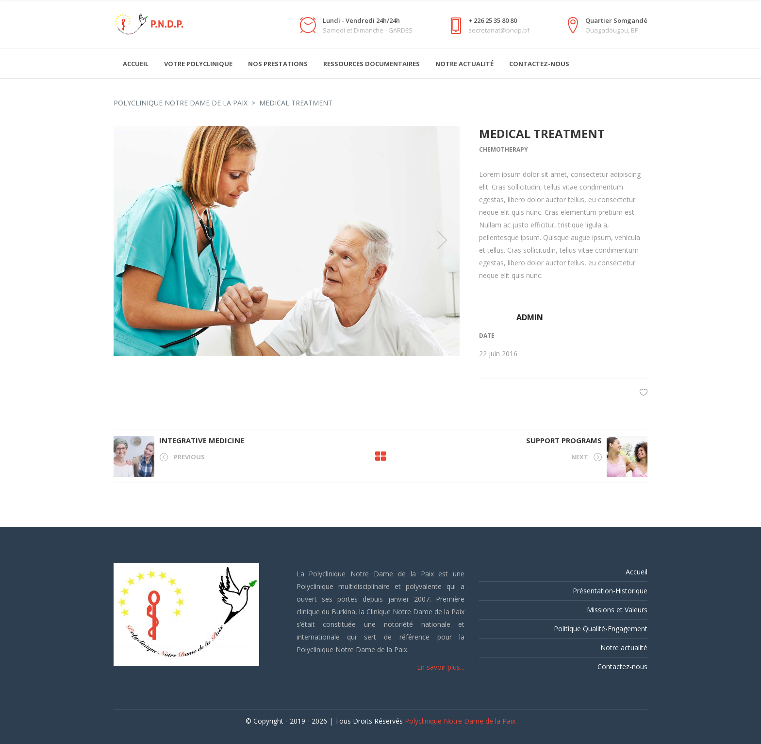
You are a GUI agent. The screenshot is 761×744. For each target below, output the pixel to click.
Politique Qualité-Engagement (600, 628)
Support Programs (564, 440)
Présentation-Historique (610, 590)
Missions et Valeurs (617, 609)
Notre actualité (623, 647)
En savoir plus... (440, 667)
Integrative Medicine (201, 440)
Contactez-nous (622, 666)
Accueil (636, 571)
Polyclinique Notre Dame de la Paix (181, 102)
